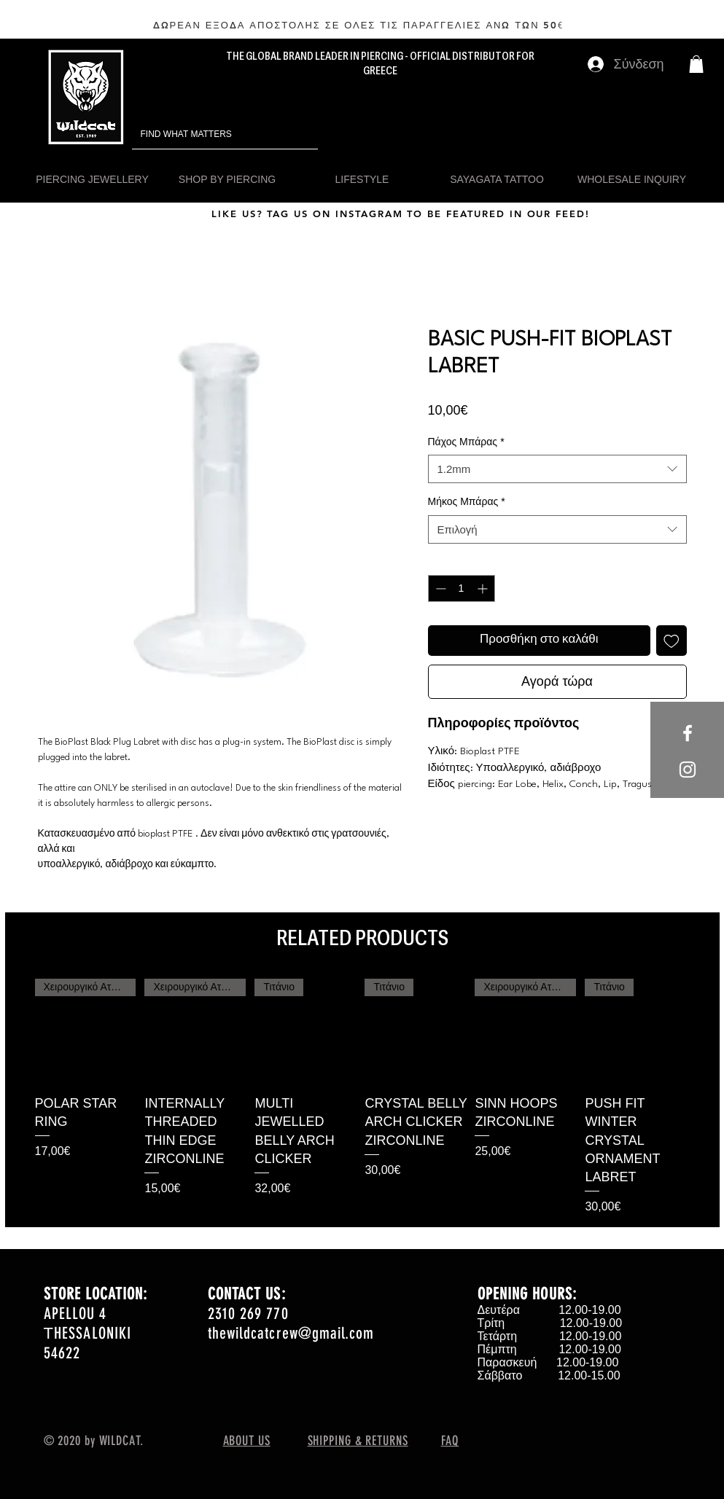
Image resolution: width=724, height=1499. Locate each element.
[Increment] (484, 588)
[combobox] (557, 469)
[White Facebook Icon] (687, 733)
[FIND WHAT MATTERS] (204, 134)
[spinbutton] (461, 588)
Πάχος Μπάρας (466, 441)
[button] (696, 64)
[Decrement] (439, 588)
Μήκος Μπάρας (466, 501)
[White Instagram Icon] (687, 769)
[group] (362, 1097)
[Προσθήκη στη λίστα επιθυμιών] (671, 640)
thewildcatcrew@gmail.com (291, 1333)
